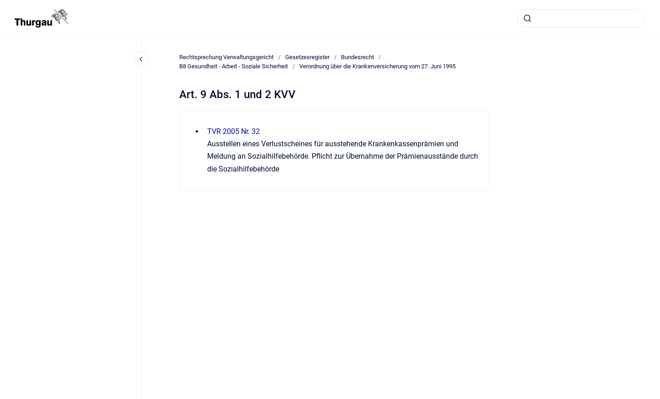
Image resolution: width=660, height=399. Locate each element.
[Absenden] (527, 18)
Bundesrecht (357, 57)
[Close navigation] (141, 59)
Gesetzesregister (307, 57)
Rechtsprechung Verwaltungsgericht (226, 57)
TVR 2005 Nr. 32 (233, 131)
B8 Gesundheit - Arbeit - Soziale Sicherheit (233, 66)
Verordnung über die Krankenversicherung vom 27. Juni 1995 (377, 66)
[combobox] (581, 18)
